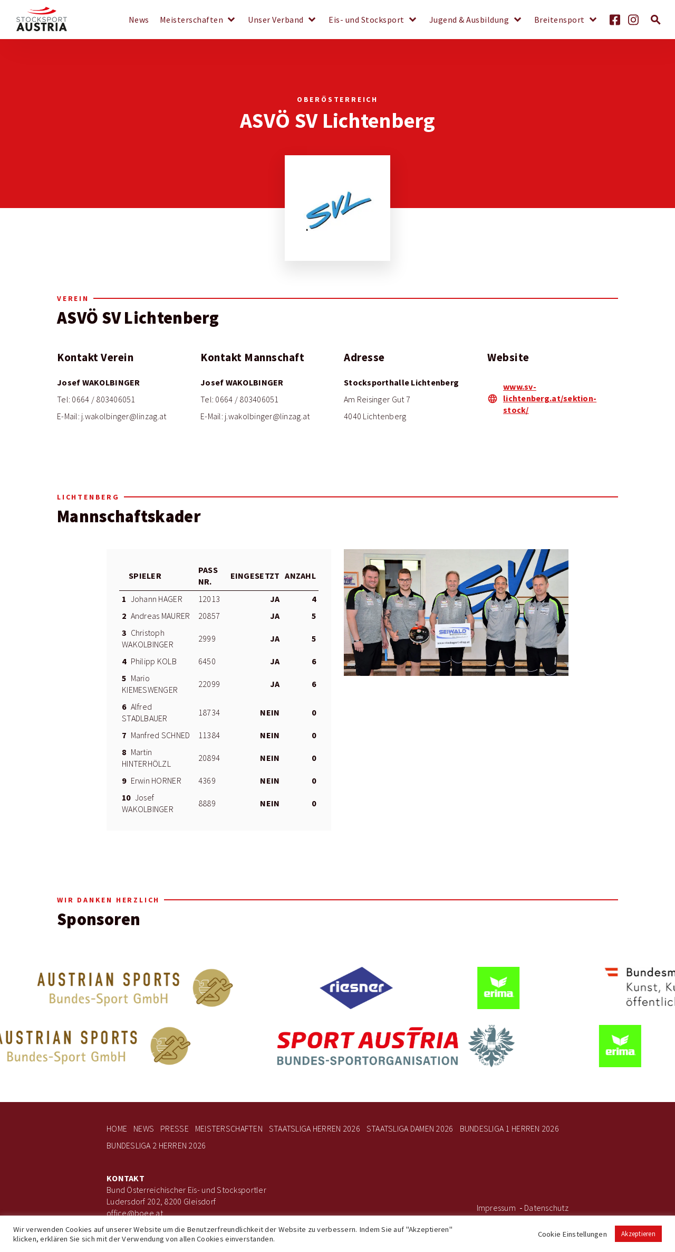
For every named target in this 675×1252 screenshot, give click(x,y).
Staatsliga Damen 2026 (410, 1129)
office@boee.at (135, 1213)
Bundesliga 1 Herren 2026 (509, 1129)
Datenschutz (546, 1208)
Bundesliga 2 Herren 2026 (156, 1146)
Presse (174, 1129)
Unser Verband (276, 20)
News (139, 20)
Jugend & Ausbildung (469, 20)
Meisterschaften (192, 20)
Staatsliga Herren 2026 (314, 1129)
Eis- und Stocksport (366, 20)
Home (117, 1129)
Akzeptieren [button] (638, 1233)
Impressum (496, 1208)
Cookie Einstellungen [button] (572, 1234)
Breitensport (559, 20)
